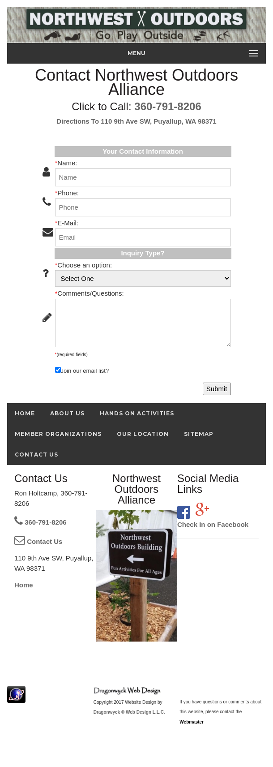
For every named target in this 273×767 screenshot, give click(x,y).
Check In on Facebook (212, 524)
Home (23, 585)
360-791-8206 (167, 106)
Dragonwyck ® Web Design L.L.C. (129, 712)
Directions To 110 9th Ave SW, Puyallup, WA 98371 (136, 121)
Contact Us (38, 541)
